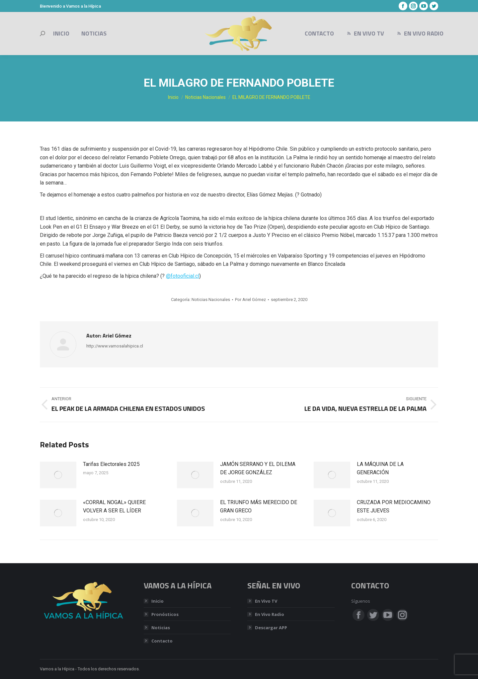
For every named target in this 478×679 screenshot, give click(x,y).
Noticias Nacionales (211, 299)
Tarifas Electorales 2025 (111, 464)
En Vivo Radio (269, 614)
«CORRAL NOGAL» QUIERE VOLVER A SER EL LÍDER (114, 506)
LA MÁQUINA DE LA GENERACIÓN (380, 468)
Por (250, 299)
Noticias (160, 628)
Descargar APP (271, 628)
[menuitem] (61, 33)
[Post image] (58, 475)
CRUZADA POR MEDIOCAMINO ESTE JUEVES (394, 506)
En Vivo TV (266, 601)
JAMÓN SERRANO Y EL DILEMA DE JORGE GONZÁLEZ (257, 468)
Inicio (157, 601)
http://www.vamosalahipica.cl (114, 345)
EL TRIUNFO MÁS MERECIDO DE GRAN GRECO (258, 506)
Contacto (162, 641)
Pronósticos (165, 614)
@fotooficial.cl (182, 276)
